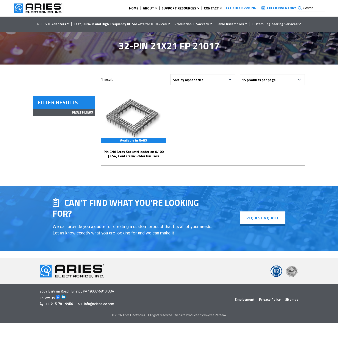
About (148, 8)
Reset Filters (82, 112)
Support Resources (179, 8)
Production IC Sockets (191, 23)
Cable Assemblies (230, 23)
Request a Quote (262, 218)
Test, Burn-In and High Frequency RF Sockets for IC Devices (120, 23)
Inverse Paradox (215, 315)
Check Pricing (244, 8)
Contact (211, 8)
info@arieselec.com (99, 304)
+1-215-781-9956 (59, 304)
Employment (245, 299)
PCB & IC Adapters (51, 23)
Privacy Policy (270, 299)
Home (133, 8)
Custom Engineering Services (274, 23)
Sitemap (291, 299)
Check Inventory (281, 8)
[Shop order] (203, 79)
